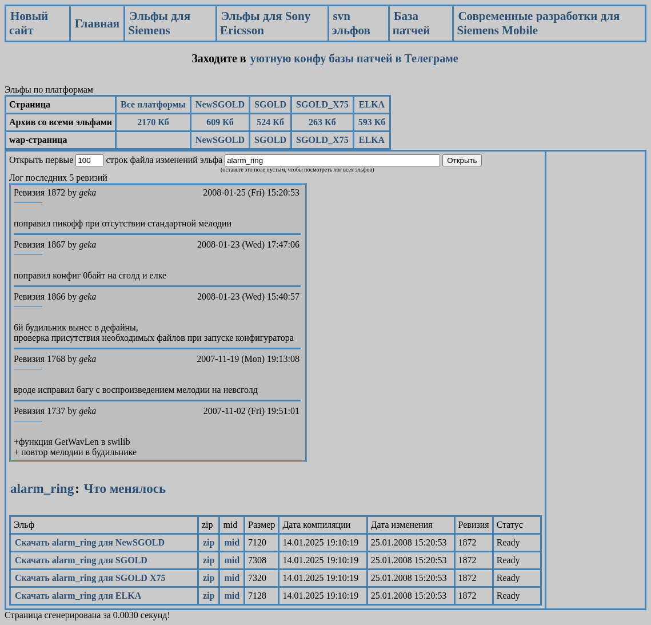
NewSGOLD (220, 104)
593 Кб (372, 122)
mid (231, 542)
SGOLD (270, 104)
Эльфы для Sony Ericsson (265, 23)
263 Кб (322, 122)
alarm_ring (42, 488)
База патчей (411, 23)
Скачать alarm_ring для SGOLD (81, 560)
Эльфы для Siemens (159, 23)
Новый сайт (28, 23)
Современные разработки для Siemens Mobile (538, 23)
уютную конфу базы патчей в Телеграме (354, 58)
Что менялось (125, 488)
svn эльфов (351, 23)
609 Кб (220, 122)
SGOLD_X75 (322, 104)
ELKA (372, 104)
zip (208, 542)
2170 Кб (153, 122)
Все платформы (153, 104)
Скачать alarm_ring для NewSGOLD (90, 542)
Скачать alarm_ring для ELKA (78, 595)
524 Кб (270, 122)
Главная (97, 23)
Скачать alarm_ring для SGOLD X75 (90, 578)
